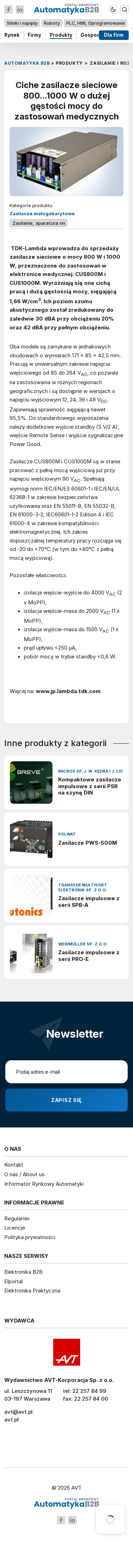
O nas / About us (24, 1174)
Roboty (52, 23)
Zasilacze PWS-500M (87, 843)
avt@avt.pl (18, 1411)
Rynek (12, 35)
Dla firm (114, 35)
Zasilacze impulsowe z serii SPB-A (89, 901)
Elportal (13, 1281)
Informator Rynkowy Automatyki (44, 1183)
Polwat (67, 834)
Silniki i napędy (22, 23)
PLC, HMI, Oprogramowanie (95, 23)
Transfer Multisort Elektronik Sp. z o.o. (82, 887)
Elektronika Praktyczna (32, 1290)
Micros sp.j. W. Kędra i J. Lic (90, 771)
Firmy (34, 35)
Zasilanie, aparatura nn (38, 223)
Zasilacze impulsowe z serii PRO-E (89, 955)
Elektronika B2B (23, 1271)
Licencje (14, 1227)
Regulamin (16, 1218)
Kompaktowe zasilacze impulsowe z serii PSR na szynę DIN (89, 786)
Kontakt (13, 1164)
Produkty (61, 35)
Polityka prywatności (29, 1237)
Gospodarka (96, 35)
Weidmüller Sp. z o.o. (83, 944)
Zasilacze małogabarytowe (42, 213)
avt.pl (11, 1419)
